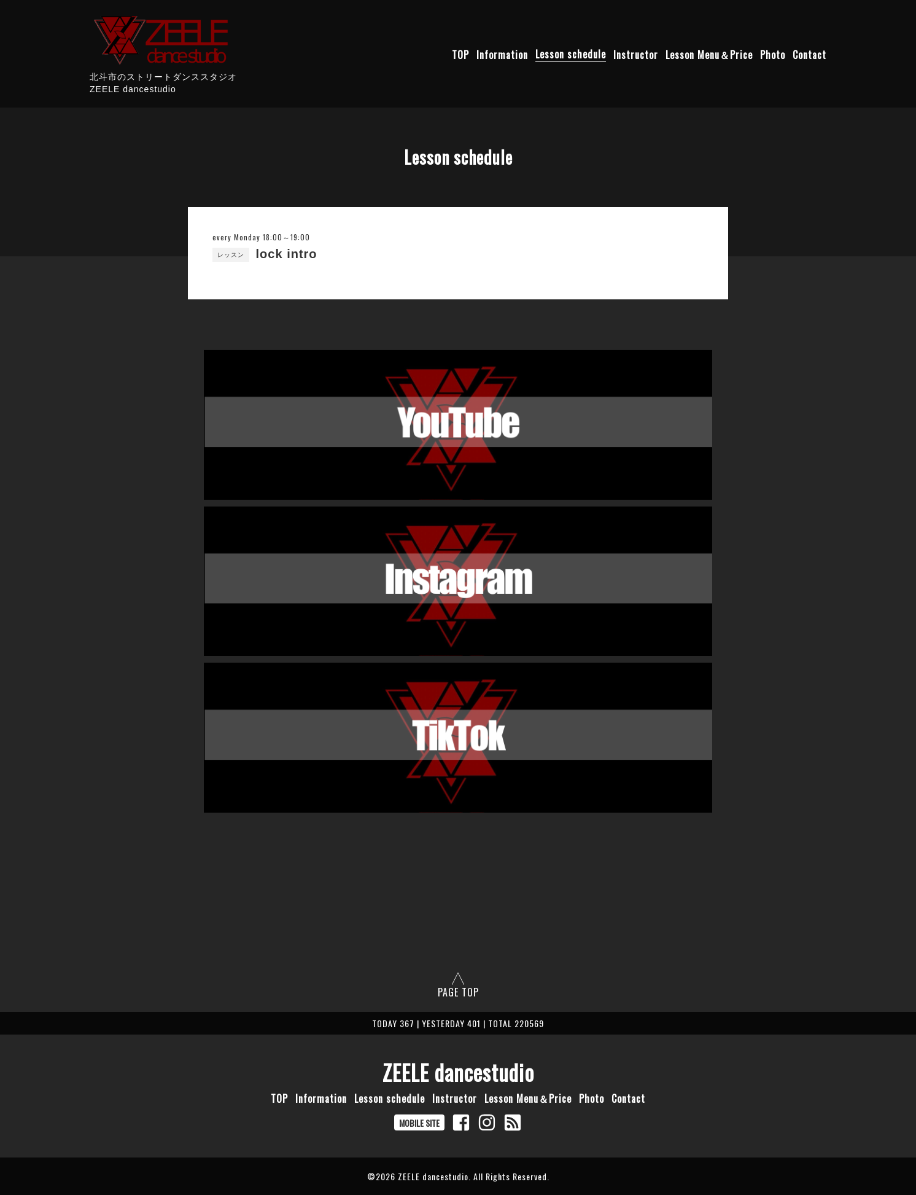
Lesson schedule (570, 54)
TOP (460, 54)
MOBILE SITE (419, 1122)
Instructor (635, 54)
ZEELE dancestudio (458, 1072)
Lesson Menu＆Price (709, 54)
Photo (772, 54)
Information (502, 54)
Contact (809, 54)
